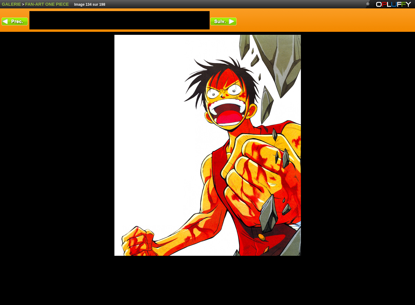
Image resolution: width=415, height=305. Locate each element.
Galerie (11, 4)
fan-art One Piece (47, 4)
